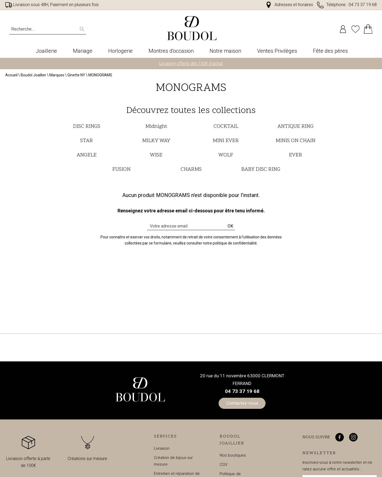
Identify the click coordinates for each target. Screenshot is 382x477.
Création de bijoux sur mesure (173, 462)
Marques (56, 77)
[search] (83, 29)
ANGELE (87, 157)
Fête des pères (330, 51)
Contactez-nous (242, 404)
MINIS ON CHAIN (295, 142)
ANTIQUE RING (295, 128)
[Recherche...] (38, 29)
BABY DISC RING (260, 171)
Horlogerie (120, 51)
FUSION (121, 171)
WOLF (225, 157)
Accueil (11, 77)
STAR (86, 142)
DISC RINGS (86, 128)
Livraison (162, 450)
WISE (156, 157)
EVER (295, 157)
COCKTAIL (226, 128)
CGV (223, 466)
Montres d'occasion (171, 51)
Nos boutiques (233, 456)
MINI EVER (226, 142)
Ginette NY (76, 77)
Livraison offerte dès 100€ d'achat (191, 65)
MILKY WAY (156, 142)
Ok (230, 227)
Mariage (82, 51)
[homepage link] (192, 28)
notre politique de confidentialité (230, 245)
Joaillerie (46, 51)
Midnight (156, 128)
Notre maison (225, 51)
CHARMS (191, 171)
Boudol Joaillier (33, 77)
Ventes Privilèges (277, 51)
